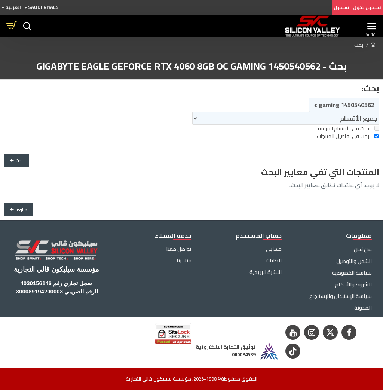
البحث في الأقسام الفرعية (348, 128)
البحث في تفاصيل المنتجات (348, 136)
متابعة (21, 209)
